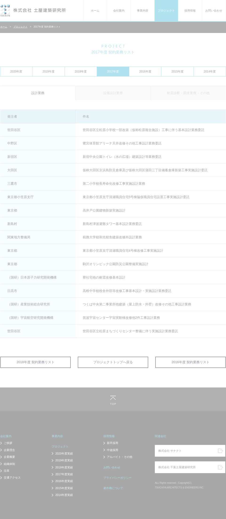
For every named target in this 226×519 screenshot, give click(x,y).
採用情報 (190, 10)
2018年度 (81, 71)
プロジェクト (166, 10)
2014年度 (210, 71)
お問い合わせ (213, 10)
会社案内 (119, 10)
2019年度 (49, 71)
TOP (113, 404)
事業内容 (142, 10)
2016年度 (145, 71)
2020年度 (16, 71)
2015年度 (177, 71)
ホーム (95, 10)
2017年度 (113, 71)
